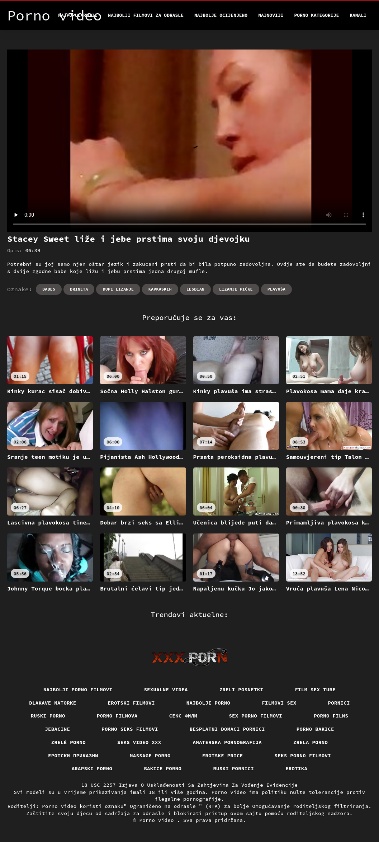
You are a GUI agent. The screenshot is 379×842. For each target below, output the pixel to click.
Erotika (296, 768)
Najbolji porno (208, 703)
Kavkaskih (160, 289)
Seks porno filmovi (303, 755)
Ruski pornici (233, 768)
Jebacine (57, 729)
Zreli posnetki (241, 689)
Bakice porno (162, 768)
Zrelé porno (68, 742)
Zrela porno (310, 742)
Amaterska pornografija (227, 742)
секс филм (183, 715)
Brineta (79, 289)
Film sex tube (315, 689)
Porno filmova (117, 715)
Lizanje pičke (236, 289)
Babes (48, 289)
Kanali (358, 15)
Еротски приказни (73, 755)
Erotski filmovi (131, 703)
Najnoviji (270, 15)
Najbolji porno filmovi (78, 689)
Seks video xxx (139, 742)
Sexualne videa (166, 689)
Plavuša (276, 289)
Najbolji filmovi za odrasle (146, 15)
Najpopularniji (77, 15)
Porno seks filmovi (129, 729)
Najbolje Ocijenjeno (220, 15)
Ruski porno (48, 715)
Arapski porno (92, 768)
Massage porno (150, 755)
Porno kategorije (316, 15)
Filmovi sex (279, 703)
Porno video (158, 820)
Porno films (331, 715)
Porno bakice (315, 729)
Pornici (339, 703)
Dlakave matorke (52, 703)
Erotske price (222, 755)
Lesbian (195, 289)
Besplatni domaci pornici (227, 729)
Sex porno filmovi (255, 715)
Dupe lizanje (118, 289)
